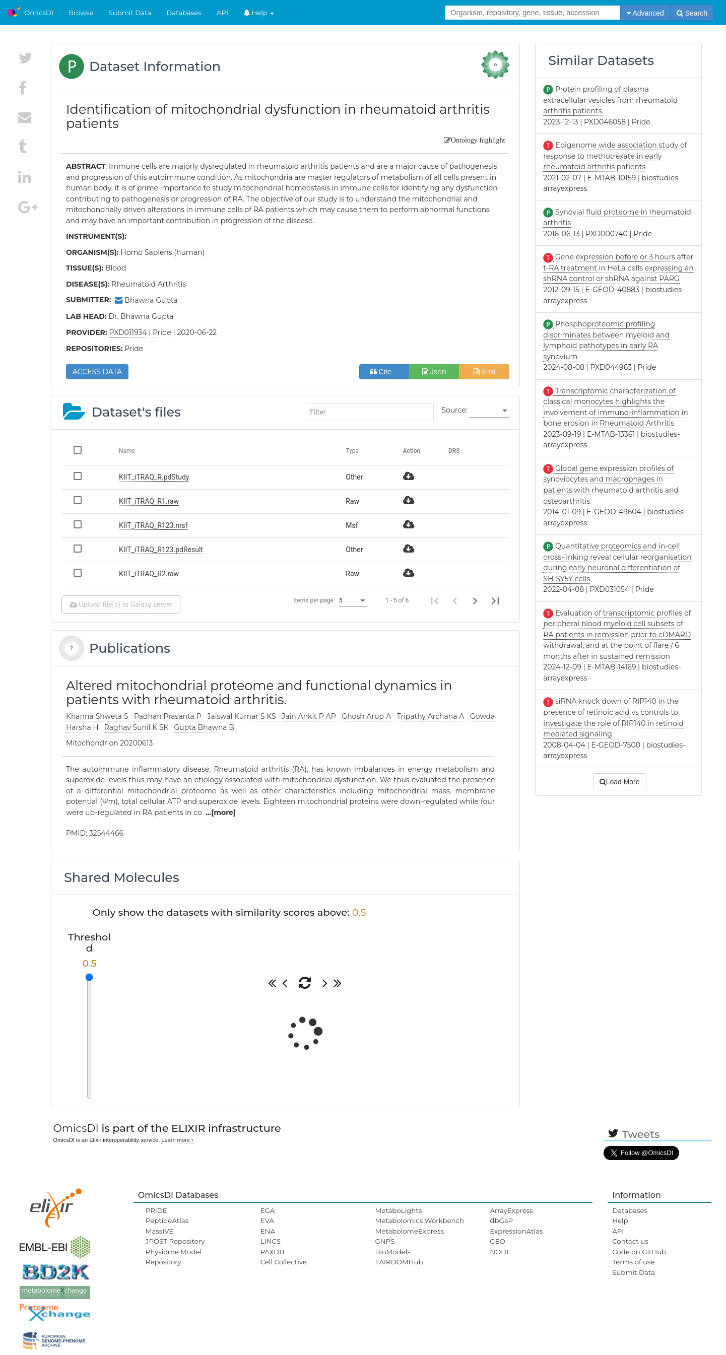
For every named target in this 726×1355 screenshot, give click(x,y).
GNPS (384, 1241)
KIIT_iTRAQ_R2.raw (149, 574)
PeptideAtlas (167, 1220)
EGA (267, 1210)
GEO (497, 1241)
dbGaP (501, 1220)
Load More (620, 782)
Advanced (645, 13)
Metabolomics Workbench (419, 1220)
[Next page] (475, 600)
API (222, 13)
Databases (184, 13)
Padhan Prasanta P (169, 716)
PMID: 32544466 (94, 833)
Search (692, 13)
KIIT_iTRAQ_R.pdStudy (154, 477)
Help (259, 13)
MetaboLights (398, 1210)
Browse (81, 13)
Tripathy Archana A (432, 716)
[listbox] (489, 410)
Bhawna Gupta (146, 300)
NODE (500, 1252)
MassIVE (159, 1231)
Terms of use (633, 1262)
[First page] (435, 600)
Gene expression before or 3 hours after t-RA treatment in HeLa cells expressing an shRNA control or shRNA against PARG (618, 267)
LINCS (270, 1241)
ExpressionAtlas (516, 1231)
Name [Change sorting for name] (127, 450)
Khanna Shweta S (98, 716)
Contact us (630, 1241)
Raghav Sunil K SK (137, 727)
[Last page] (495, 600)
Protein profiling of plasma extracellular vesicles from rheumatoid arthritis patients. (610, 100)
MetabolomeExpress (409, 1231)
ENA (267, 1231)
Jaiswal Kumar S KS (242, 716)
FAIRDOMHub (399, 1262)
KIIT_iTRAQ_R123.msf (153, 525)
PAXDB (272, 1252)
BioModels (392, 1252)
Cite (384, 372)
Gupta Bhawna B (205, 727)
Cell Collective (283, 1262)
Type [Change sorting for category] (352, 450)
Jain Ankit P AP (310, 716)
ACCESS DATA (97, 371)
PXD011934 (128, 332)
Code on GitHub (639, 1252)
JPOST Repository (175, 1241)
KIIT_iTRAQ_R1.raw (149, 501)
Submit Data (130, 13)
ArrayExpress (511, 1210)
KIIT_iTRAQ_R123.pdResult (161, 550)
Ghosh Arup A (367, 716)
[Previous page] (455, 600)
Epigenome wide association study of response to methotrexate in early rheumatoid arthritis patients (615, 156)
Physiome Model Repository (174, 1257)
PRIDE (156, 1210)
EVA (267, 1220)
